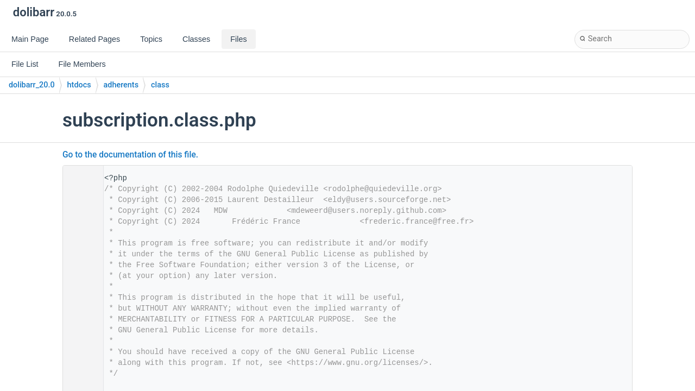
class (160, 85)
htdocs (79, 85)
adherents (121, 85)
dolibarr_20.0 (32, 85)
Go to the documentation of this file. (130, 155)
